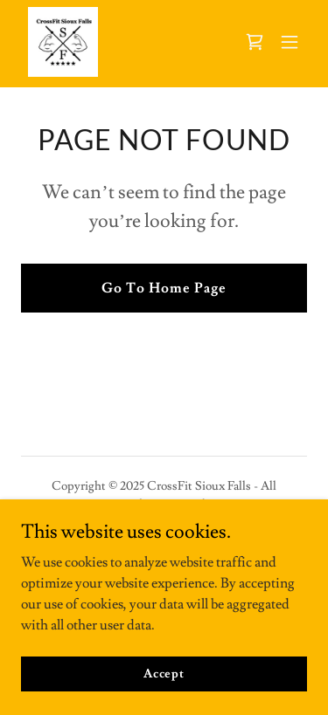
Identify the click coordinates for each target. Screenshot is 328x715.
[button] (289, 41)
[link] (63, 42)
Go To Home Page (164, 288)
